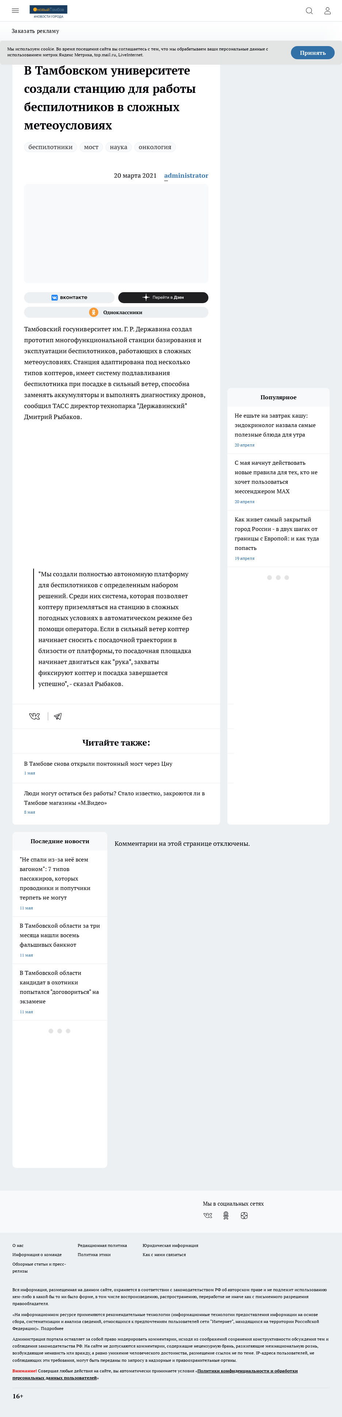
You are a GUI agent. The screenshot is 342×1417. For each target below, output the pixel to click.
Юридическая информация (170, 1245)
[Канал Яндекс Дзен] (163, 297)
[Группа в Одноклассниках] (116, 312)
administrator (186, 175)
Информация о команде (37, 1254)
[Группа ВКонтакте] (69, 297)
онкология (155, 147)
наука (118, 147)
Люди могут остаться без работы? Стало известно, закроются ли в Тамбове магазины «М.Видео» (116, 803)
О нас (18, 1245)
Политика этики (94, 1254)
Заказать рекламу (35, 30)
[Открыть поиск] (309, 10)
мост (91, 147)
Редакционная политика (102, 1245)
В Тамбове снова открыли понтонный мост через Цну (116, 769)
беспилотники (50, 147)
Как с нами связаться (164, 1254)
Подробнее (52, 1328)
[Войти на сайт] (327, 10)
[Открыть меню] (15, 10)
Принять (313, 52)
